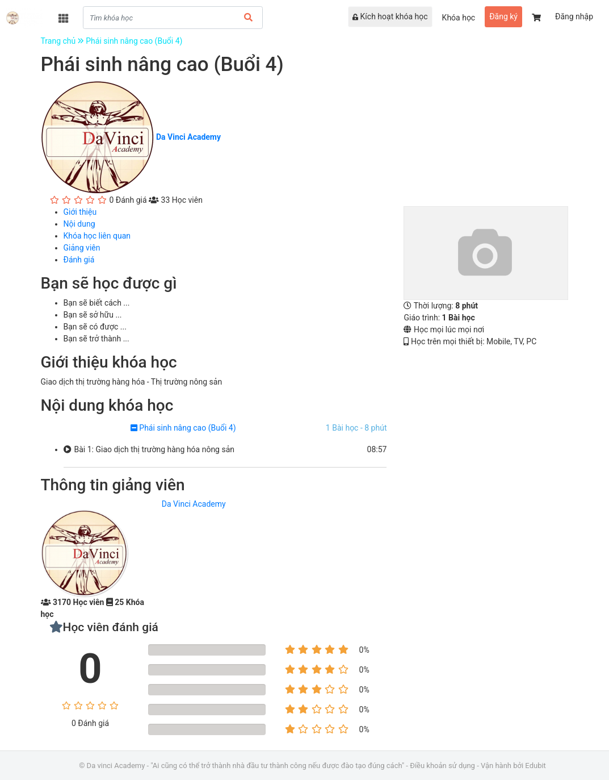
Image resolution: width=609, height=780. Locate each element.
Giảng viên (82, 247)
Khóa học (459, 17)
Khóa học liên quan (97, 235)
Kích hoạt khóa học (390, 16)
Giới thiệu (80, 211)
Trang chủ (63, 40)
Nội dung (79, 223)
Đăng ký (503, 16)
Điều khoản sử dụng (442, 765)
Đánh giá (79, 259)
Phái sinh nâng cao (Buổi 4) (134, 40)
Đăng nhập (574, 16)
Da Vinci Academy (194, 503)
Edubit (535, 765)
